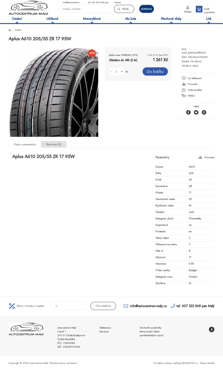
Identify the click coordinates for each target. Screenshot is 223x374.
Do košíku (155, 71)
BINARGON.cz (190, 363)
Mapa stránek (207, 363)
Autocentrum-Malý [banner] (28, 7)
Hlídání (191, 95)
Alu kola (130, 18)
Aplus (195, 66)
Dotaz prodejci (195, 90)
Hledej (125, 9)
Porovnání (193, 84)
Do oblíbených (195, 78)
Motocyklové (92, 18)
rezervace (146, 9)
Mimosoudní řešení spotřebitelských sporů (152, 333)
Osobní (17, 18)
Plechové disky (171, 18)
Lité (208, 18)
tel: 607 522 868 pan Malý (98, 2)
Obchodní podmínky (150, 328)
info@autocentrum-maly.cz (71, 2)
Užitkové (52, 18)
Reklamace (105, 328)
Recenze (104, 331)
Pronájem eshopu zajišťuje (167, 363)
